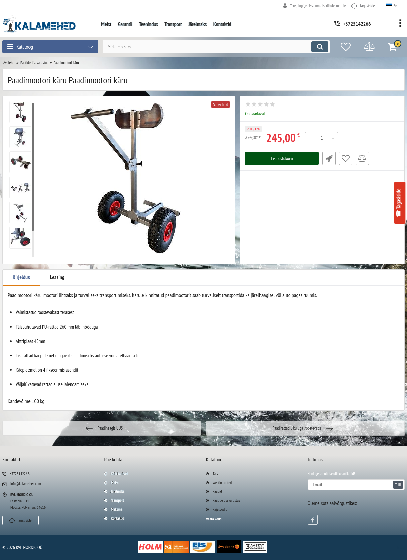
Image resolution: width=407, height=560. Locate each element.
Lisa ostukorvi (282, 158)
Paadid (217, 491)
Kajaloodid (220, 509)
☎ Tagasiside (398, 203)
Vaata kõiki (214, 518)
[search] (216, 46)
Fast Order (329, 158)
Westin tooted (222, 482)
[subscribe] (356, 484)
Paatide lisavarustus (226, 500)
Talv (215, 473)
